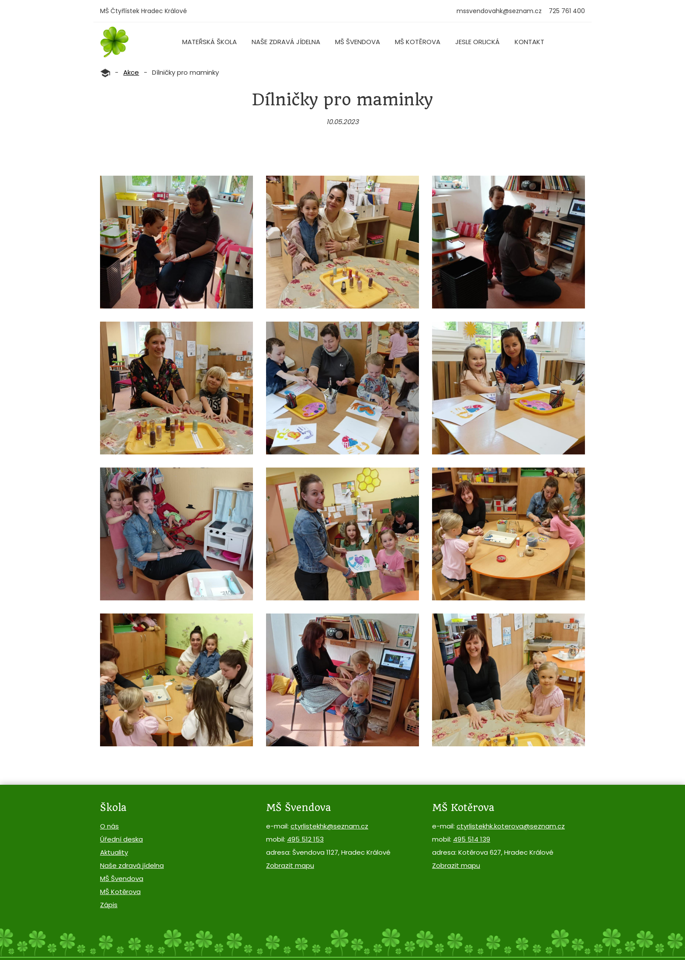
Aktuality (114, 852)
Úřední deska (121, 839)
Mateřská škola (209, 41)
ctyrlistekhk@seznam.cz (329, 826)
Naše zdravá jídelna (286, 41)
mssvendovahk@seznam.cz (499, 11)
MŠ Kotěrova (417, 41)
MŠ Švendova (357, 41)
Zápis (109, 904)
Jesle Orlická (477, 41)
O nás (109, 826)
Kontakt (529, 41)
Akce (131, 72)
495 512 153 (305, 839)
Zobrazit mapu (290, 865)
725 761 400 (567, 11)
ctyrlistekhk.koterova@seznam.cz (511, 826)
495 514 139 (471, 839)
